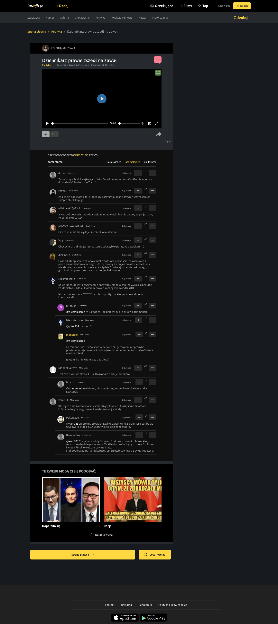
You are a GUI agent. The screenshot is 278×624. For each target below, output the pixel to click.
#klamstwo (62, 65)
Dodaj (66, 6)
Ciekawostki (82, 17)
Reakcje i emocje (122, 17)
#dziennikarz (82, 65)
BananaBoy (73, 435)
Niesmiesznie (66, 278)
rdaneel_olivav (67, 367)
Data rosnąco (114, 161)
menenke (72, 334)
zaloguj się (81, 154)
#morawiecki (97, 65)
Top (196, 6)
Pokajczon (72, 417)
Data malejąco (132, 161)
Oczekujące (155, 6)
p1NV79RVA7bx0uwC (71, 225)
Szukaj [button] (242, 18)
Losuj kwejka (157, 554)
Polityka (101, 17)
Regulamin (145, 604)
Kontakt (110, 604)
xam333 (63, 399)
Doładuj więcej (102, 535)
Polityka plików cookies (172, 604)
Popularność (149, 161)
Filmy (179, 6)
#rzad (72, 65)
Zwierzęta (33, 17)
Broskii (70, 382)
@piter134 (72, 326)
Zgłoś (168, 141)
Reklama (126, 604)
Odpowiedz (126, 173)
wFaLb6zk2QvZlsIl (69, 208)
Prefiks (62, 190)
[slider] (79, 123)
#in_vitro (109, 65)
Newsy (142, 17)
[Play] (47, 123)
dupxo (62, 173)
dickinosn (64, 254)
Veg (60, 240)
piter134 (71, 305)
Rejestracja (241, 5)
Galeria (64, 17)
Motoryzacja (160, 17)
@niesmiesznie (75, 311)
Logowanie (220, 5)
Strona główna (37, 31)
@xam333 (72, 423)
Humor (50, 17)
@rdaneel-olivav (76, 388)
